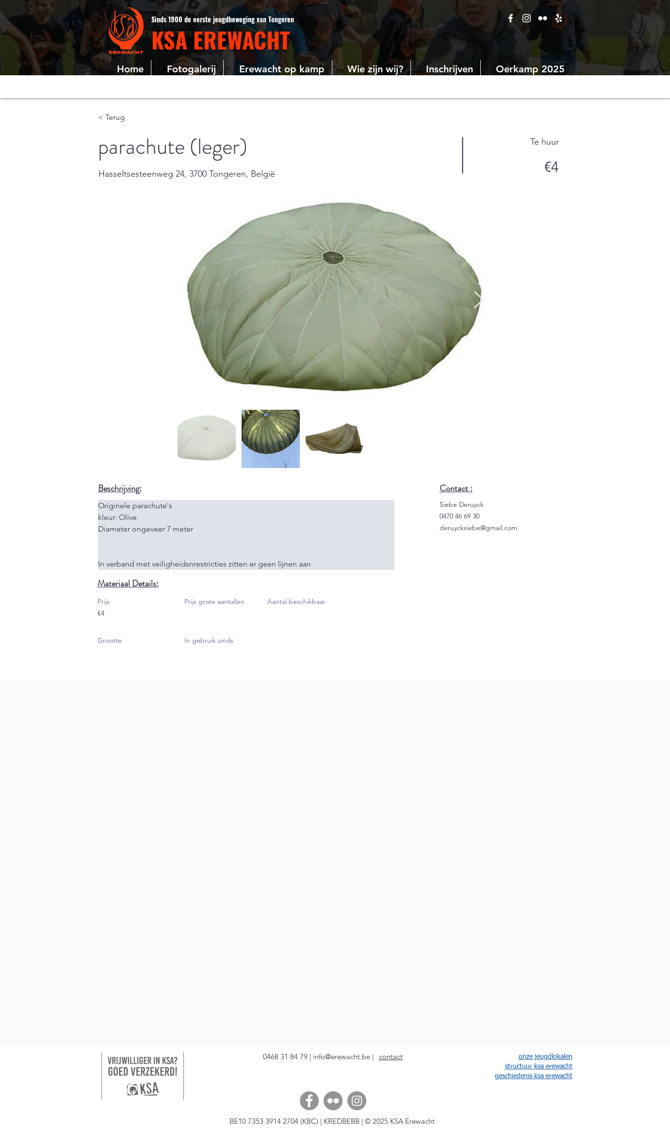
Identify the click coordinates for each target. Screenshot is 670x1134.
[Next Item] (478, 300)
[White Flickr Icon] (542, 18)
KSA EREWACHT (220, 39)
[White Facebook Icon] (510, 18)
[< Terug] (132, 117)
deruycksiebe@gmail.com (478, 527)
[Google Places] (558, 18)
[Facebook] (309, 1100)
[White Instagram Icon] (526, 18)
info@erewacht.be (341, 1056)
